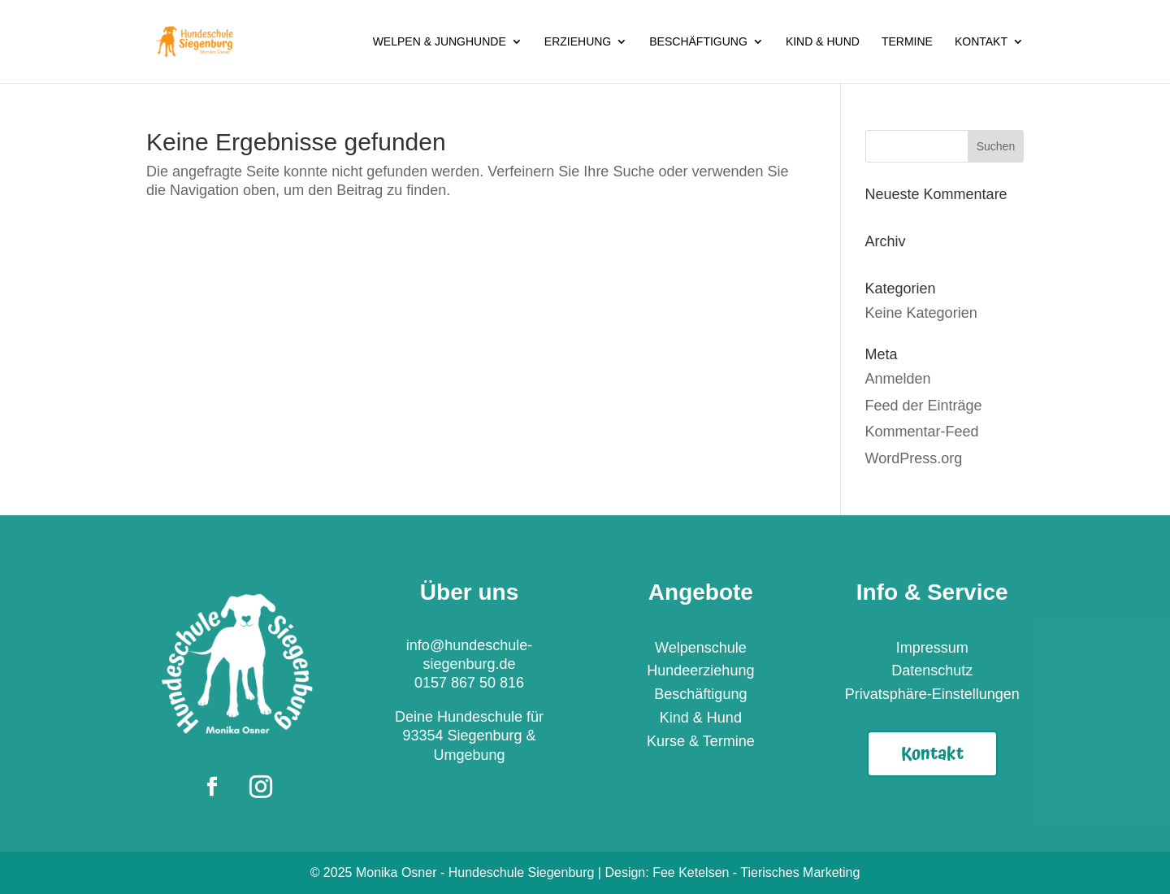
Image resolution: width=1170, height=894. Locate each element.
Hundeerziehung (700, 670)
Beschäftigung (698, 42)
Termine (907, 42)
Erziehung (577, 42)
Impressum (932, 648)
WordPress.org (914, 458)
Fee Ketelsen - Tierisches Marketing (756, 872)
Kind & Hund (823, 42)
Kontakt (981, 42)
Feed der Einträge (923, 405)
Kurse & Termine (701, 741)
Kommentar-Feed (922, 431)
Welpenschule (701, 648)
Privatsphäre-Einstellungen (932, 694)
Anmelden (898, 379)
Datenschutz (932, 670)
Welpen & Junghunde (439, 42)
